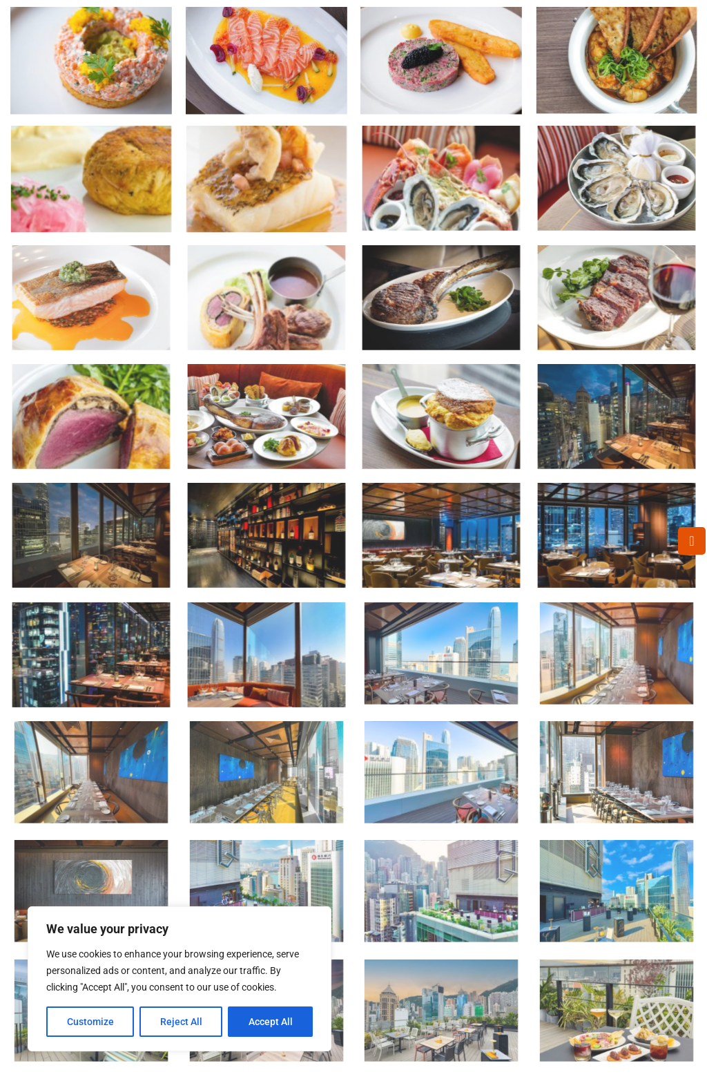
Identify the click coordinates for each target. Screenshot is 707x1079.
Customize (90, 1021)
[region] (179, 978)
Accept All (271, 1021)
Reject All (181, 1021)
